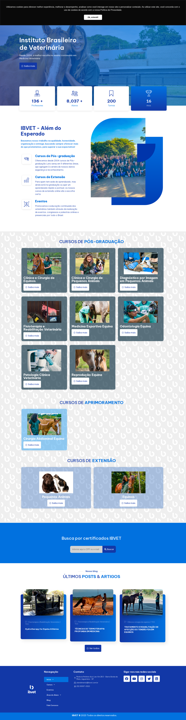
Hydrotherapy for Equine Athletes (42, 629)
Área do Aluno (54, 695)
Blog (49, 700)
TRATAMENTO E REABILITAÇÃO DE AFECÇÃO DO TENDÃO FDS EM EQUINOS (141, 629)
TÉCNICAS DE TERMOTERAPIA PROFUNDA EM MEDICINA (90, 630)
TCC (27, 624)
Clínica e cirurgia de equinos (138, 622)
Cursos (51, 684)
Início (50, 679)
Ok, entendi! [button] (93, 17)
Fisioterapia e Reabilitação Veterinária (43, 622)
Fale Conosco (52, 705)
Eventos (50, 690)
